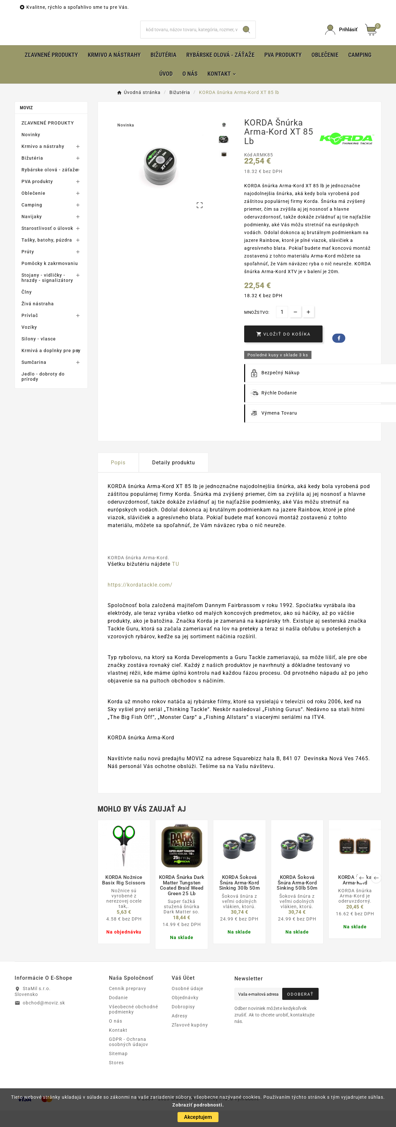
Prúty (27, 268)
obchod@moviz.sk (44, 1019)
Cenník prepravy (127, 1005)
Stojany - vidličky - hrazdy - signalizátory (47, 294)
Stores (116, 1079)
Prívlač (29, 332)
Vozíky (29, 343)
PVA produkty (37, 198)
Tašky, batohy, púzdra (46, 256)
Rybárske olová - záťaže (49, 186)
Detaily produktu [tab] (173, 479)
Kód (248, 171)
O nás (115, 1037)
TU (175, 580)
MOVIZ (26, 124)
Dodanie (118, 1014)
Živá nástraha (37, 320)
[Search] (246, 38)
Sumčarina (33, 378)
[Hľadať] (189, 38)
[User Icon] (341, 38)
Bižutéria (32, 174)
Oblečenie (33, 209)
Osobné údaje (187, 1005)
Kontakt (118, 1046)
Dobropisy (183, 1023)
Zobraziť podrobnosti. (198, 1104)
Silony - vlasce (38, 355)
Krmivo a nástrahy (42, 163)
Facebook (338, 354)
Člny (26, 308)
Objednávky (185, 1014)
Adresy (180, 1032)
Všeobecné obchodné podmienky (133, 1026)
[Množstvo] (282, 329)
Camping (31, 221)
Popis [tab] (118, 479)
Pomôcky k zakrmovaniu (49, 280)
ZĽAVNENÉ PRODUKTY (47, 139)
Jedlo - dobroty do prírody (43, 393)
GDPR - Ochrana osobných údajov (128, 1058)
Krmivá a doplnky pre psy (51, 367)
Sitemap (118, 1070)
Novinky (30, 151)
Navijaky (31, 233)
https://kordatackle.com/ (140, 601)
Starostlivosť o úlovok (47, 244)
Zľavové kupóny (190, 1041)
